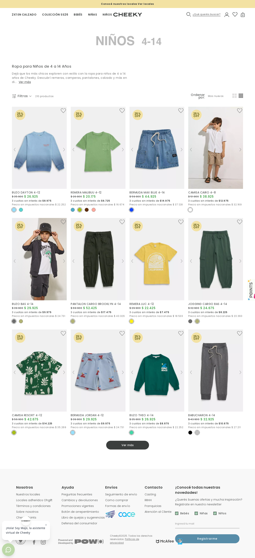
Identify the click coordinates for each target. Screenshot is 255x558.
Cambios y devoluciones (80, 500)
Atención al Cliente (158, 512)
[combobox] (216, 96)
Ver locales (146, 4)
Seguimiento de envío (121, 494)
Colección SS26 (55, 15)
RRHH (148, 500)
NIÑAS (92, 15)
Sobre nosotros (27, 512)
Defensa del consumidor (79, 523)
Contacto (154, 487)
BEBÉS (78, 15)
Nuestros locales (28, 494)
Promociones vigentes (78, 506)
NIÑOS (107, 15)
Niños (223, 513)
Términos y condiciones (33, 506)
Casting (150, 494)
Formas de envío (117, 506)
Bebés (184, 513)
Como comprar (116, 500)
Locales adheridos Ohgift (34, 500)
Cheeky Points (26, 518)
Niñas (204, 513)
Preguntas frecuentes (77, 494)
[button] (203, 14)
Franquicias (153, 506)
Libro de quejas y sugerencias (83, 518)
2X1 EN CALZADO (24, 15)
